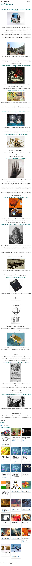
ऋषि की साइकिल (14, 490)
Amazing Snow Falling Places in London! (15, 554)
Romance (13, 509)
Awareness (3, 444)
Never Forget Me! (25, 508)
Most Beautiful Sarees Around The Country (25, 538)
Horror (23, 509)
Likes (2, 420)
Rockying (4, 1)
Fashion (23, 540)
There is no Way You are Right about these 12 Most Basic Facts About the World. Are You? (6, 492)
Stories (28, 1)
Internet (23, 475)
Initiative (23, 439)
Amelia (29, 509)
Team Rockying (4, 496)
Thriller (2, 510)
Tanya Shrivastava (14, 510)
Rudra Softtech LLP (3, 563)
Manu (18, 491)
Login (30, 1)
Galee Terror (4, 522)
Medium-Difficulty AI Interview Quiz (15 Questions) (6, 474)
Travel (13, 439)
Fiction (2, 538)
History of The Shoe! (6, 552)
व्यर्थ (2, 537)
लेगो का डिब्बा (24, 490)
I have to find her (15, 537)
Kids (12, 491)
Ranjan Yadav (3, 445)
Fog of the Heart (15, 508)
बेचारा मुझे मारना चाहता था (15, 522)
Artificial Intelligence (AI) (15, 461)
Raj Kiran (5, 477)
